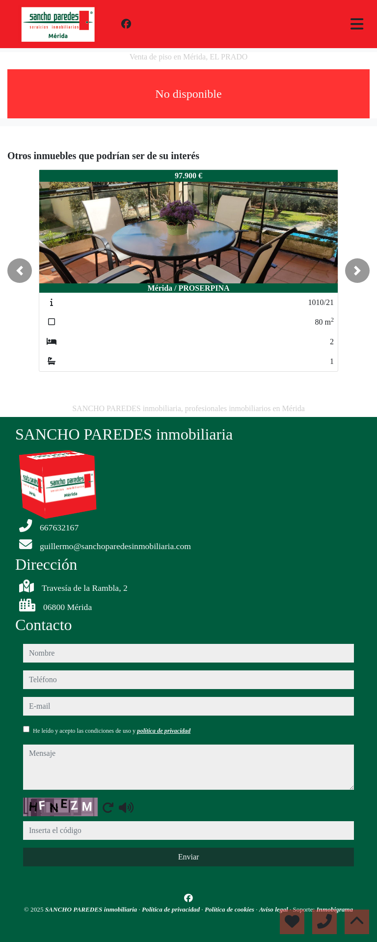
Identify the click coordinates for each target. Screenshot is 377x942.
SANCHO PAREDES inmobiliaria (92, 909)
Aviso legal (274, 909)
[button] (19, 270)
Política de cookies (230, 909)
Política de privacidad (171, 909)
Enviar (188, 857)
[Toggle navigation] (357, 24)
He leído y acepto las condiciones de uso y (111, 730)
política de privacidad (163, 730)
